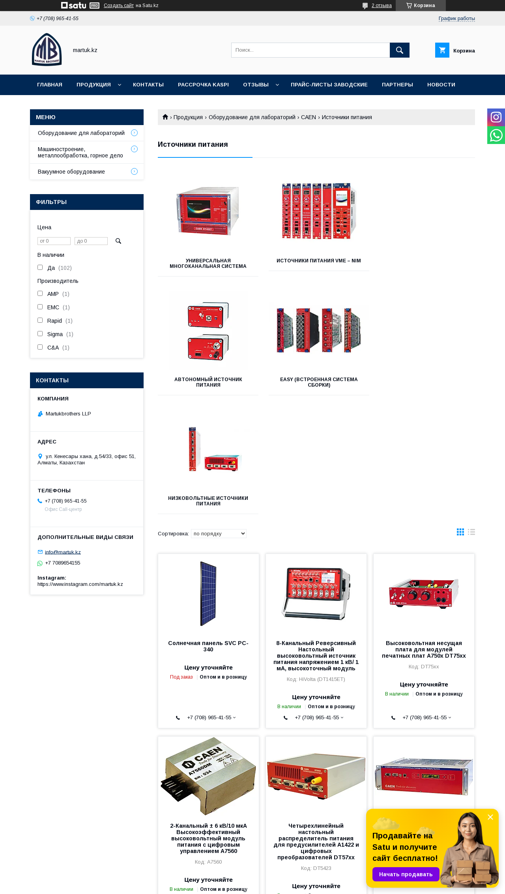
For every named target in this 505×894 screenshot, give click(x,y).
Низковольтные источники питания (316, 382)
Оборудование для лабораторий (252, 117)
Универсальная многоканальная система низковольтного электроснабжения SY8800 (423, 716)
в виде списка (471, 415)
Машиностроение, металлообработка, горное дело (80, 152)
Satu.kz (287, 876)
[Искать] (400, 50)
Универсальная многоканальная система (207, 263)
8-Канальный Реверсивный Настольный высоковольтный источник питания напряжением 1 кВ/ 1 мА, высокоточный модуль (316, 537)
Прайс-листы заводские (329, 85)
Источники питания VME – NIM (316, 261)
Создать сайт (119, 5)
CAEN (308, 117)
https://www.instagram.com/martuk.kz (80, 584)
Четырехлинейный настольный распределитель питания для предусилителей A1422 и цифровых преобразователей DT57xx (316, 723)
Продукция (94, 85)
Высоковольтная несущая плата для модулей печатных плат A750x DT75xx (424, 530)
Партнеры (397, 85)
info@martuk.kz (63, 552)
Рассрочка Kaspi (203, 85)
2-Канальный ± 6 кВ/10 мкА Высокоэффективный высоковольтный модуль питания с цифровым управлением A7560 (208, 719)
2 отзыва (382, 5)
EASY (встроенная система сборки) (207, 382)
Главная (49, 85)
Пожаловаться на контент (275, 883)
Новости (441, 85)
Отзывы (256, 85)
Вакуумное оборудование (71, 171)
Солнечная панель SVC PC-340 (208, 527)
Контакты (148, 85)
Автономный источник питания (425, 263)
